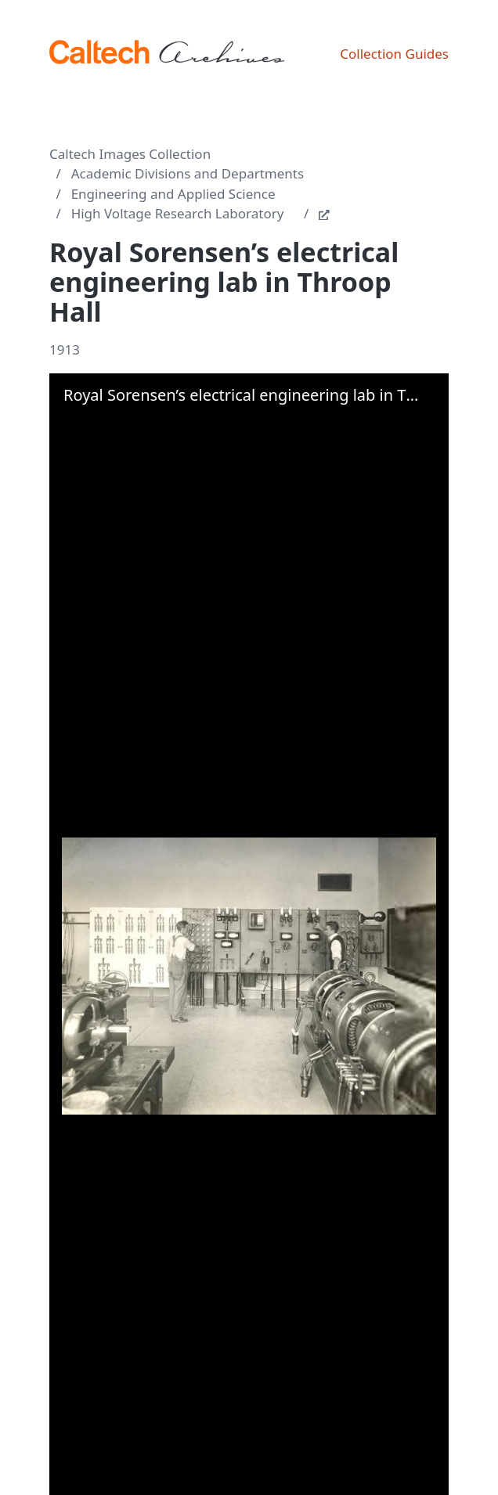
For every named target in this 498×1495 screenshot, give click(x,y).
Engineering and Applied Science (173, 194)
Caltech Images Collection (130, 154)
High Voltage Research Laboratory (177, 213)
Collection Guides (394, 54)
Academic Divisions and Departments (188, 173)
